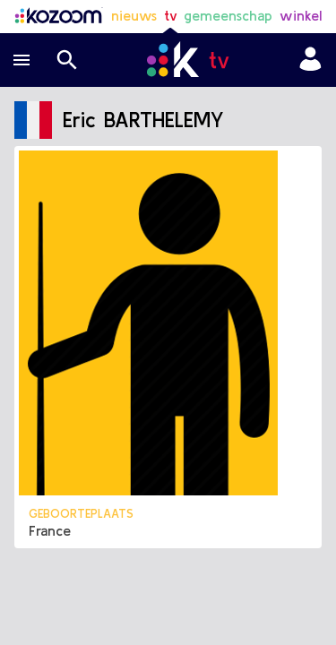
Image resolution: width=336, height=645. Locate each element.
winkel (301, 15)
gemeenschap (228, 15)
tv (170, 15)
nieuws (134, 15)
